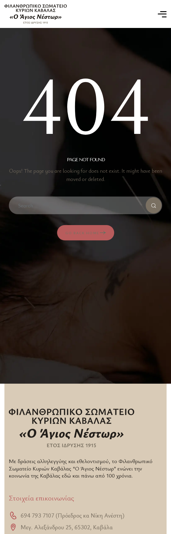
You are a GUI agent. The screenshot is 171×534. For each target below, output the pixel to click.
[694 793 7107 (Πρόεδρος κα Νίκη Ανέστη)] (13, 515)
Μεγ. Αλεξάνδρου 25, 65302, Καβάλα (67, 527)
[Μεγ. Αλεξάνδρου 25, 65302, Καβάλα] (13, 527)
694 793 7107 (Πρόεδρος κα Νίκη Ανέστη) (72, 515)
